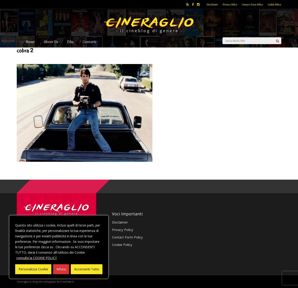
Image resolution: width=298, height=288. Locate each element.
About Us (51, 42)
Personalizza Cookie (33, 269)
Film (70, 42)
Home (30, 42)
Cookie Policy (274, 4)
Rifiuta (61, 269)
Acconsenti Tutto (86, 269)
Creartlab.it (67, 281)
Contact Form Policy (252, 4)
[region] (59, 247)
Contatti (89, 42)
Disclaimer (212, 4)
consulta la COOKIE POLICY (36, 258)
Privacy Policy (229, 4)
